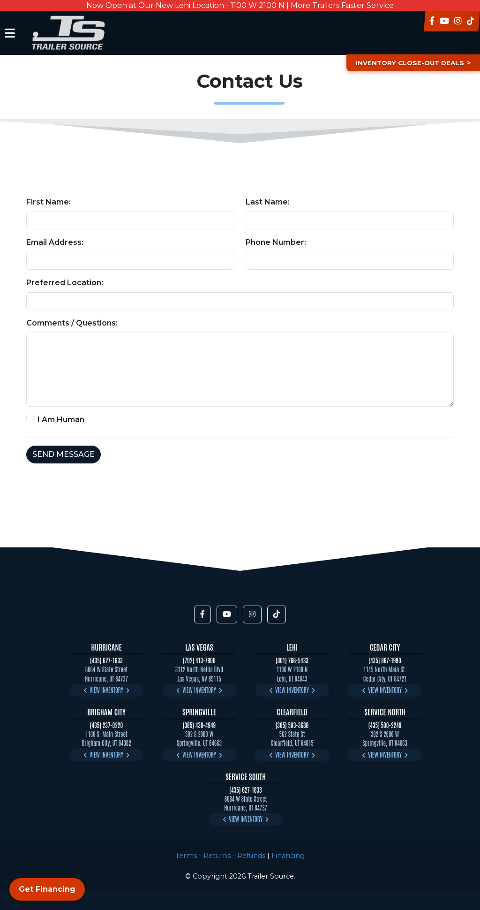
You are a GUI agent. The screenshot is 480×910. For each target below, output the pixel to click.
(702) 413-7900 (199, 660)
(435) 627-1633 (106, 660)
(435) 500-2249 (385, 725)
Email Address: (54, 242)
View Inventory (106, 690)
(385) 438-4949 (199, 725)
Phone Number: (276, 242)
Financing (288, 855)
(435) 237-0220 (106, 725)
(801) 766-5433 (292, 660)
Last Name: (268, 201)
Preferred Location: (64, 282)
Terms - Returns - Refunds (220, 855)
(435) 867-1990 (384, 660)
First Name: (48, 201)
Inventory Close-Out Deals (407, 63)
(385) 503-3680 (292, 725)
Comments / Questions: (72, 322)
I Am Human (61, 419)
